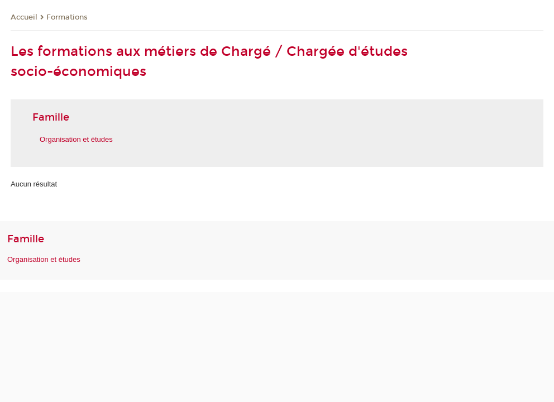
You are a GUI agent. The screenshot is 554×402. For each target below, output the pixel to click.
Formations (67, 17)
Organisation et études (76, 139)
